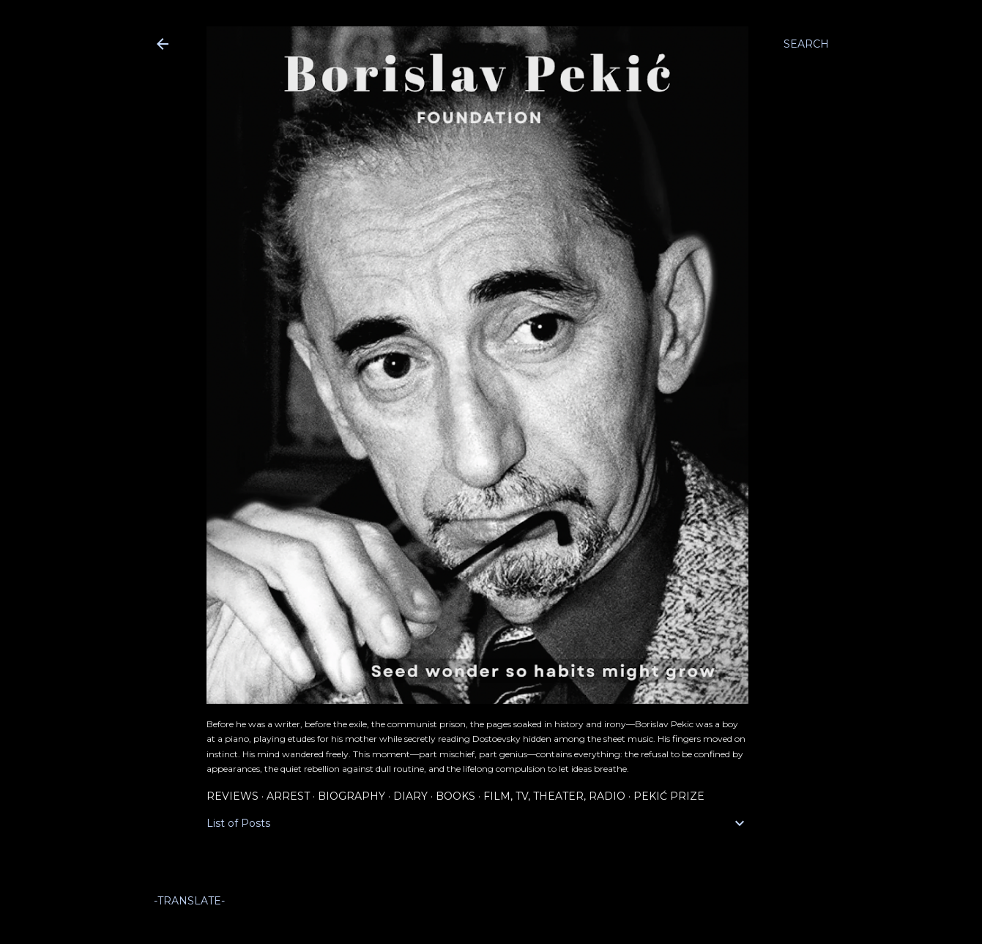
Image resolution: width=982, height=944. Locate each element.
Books (455, 796)
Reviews (232, 796)
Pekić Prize (668, 796)
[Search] (806, 44)
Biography (351, 796)
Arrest (288, 796)
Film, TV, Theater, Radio (554, 796)
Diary (410, 796)
